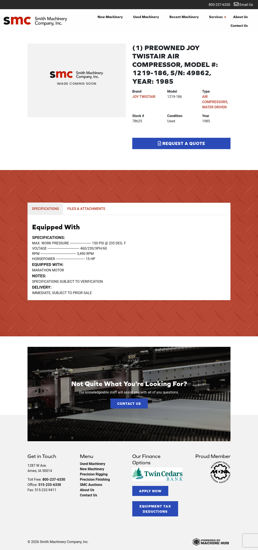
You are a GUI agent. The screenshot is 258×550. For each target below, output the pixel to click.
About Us (240, 17)
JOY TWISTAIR (143, 97)
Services (217, 16)
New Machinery (110, 17)
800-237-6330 (216, 4)
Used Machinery (146, 17)
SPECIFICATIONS (45, 209)
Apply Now (150, 491)
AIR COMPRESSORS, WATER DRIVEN (215, 102)
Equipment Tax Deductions (155, 508)
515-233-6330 (49, 485)
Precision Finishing (95, 479)
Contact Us (239, 25)
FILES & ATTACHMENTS (86, 209)
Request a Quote (181, 143)
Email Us (243, 4)
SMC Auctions (91, 485)
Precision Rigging (94, 474)
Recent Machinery (184, 17)
